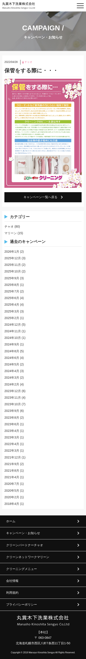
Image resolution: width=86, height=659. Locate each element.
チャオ (9, 226)
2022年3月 (11, 450)
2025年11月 (12, 265)
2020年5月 (11, 490)
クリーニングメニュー (21, 569)
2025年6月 (11, 298)
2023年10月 (12, 404)
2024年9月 (11, 344)
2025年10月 (12, 271)
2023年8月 (11, 417)
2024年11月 (12, 331)
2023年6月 (11, 424)
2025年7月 (11, 291)
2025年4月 (11, 304)
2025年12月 (12, 258)
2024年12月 (12, 324)
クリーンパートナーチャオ (24, 545)
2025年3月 (11, 311)
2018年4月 (11, 504)
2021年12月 (12, 457)
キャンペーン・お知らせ (23, 533)
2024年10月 (12, 338)
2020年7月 (11, 484)
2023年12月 (12, 391)
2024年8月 (11, 351)
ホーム (10, 521)
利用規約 (12, 592)
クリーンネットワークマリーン (27, 557)
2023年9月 (11, 411)
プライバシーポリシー (21, 604)
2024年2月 (11, 384)
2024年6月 (11, 358)
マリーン (10, 233)
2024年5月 (11, 364)
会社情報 (12, 580)
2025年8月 (11, 285)
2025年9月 (11, 278)
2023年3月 (11, 437)
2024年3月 (11, 377)
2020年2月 (11, 497)
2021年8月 (11, 470)
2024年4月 (11, 371)
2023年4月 (11, 431)
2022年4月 (11, 444)
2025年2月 (11, 318)
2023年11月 (12, 397)
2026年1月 (11, 251)
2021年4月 (11, 477)
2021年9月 (11, 464)
